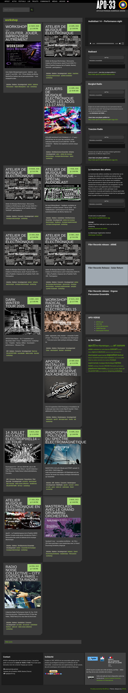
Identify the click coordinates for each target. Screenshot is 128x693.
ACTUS (14, 1)
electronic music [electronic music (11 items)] (109, 352)
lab (75, 419)
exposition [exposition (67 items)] (112, 355)
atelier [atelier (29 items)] (90, 349)
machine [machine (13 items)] (107, 360)
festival (61, 350)
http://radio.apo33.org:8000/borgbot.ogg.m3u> (103, 119)
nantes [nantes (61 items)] (117, 363)
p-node (48, 487)
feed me (34, 351)
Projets (35, 1)
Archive (62, 1)
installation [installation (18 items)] (111, 357)
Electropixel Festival (102, 330)
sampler (73, 286)
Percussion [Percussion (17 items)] (113, 366)
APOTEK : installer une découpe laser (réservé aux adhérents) (61, 367)
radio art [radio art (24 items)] (122, 369)
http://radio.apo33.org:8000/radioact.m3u (101, 74)
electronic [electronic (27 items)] (101, 352)
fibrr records (10, 483)
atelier (30, 84)
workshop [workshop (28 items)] (118, 371)
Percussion (9, 87)
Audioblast (61, 218)
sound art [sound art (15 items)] (104, 371)
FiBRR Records (100, 328)
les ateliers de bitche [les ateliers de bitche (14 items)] (97, 360)
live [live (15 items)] (104, 360)
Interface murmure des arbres (97, 228)
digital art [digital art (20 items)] (95, 352)
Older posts (8, 642)
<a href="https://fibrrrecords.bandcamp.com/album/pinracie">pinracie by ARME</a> (106, 253)
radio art (58, 487)
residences (33, 483)
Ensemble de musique (29, 548)
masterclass (64, 554)
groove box (66, 284)
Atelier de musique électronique (59, 30)
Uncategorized (22, 84)
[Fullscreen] (123, 43)
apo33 (56, 419)
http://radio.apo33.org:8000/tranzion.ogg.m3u (103, 160)
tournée (36, 353)
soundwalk (21, 353)
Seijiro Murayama (20, 87)
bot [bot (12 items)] (100, 349)
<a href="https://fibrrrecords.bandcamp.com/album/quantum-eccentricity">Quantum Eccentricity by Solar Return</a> (106, 276)
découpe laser (63, 419)
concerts (25, 481)
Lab (29, 1)
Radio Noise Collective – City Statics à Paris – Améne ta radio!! (23, 573)
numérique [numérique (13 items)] (96, 366)
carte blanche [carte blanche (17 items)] (106, 349)
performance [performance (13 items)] (120, 366)
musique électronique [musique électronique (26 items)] (106, 363)
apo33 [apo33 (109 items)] (92, 345)
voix (28, 87)
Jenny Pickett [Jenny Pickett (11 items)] (118, 357)
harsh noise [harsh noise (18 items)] (103, 357)
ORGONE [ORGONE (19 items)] (107, 366)
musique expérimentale (69, 222)
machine (75, 73)
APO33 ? (7, 1)
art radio (19, 625)
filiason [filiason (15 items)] (90, 357)
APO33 (124, 689)
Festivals (22, 1)
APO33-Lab (99, 322)
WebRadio (59, 485)
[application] (106, 35)
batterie (35, 84)
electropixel (54, 350)
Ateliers (14, 84)
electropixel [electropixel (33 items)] (92, 355)
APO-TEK (99, 324)
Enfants (71, 152)
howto (71, 419)
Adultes (8, 84)
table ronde (29, 353)
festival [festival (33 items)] (120, 355)
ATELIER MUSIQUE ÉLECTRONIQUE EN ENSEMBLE (23, 505)
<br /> (106, 61)
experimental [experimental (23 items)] (102, 355)
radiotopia (65, 487)
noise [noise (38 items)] (90, 366)
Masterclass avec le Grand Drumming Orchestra (59, 511)
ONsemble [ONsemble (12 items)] (101, 366)
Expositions (28, 479)
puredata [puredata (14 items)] (116, 368)
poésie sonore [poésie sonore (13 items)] (109, 368)
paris (53, 487)
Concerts (21, 216)
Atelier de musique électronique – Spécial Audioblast (61, 176)
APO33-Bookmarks (102, 326)
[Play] (90, 43)
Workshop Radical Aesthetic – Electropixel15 (60, 304)
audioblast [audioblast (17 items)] (96, 349)
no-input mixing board (53, 224)
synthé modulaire (66, 75)
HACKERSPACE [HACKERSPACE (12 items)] (96, 357)
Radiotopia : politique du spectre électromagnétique (65, 437)
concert (71, 485)
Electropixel (61, 348)
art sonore (26, 625)
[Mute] (120, 43)
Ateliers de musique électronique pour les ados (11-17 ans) (59, 97)
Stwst (72, 487)
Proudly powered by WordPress (99, 689)
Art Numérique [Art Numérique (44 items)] (102, 346)
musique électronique (53, 75)
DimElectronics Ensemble (60, 152)
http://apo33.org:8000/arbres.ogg (99, 218)
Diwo (47, 350)
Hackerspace (62, 417)
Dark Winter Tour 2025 (15, 303)
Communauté (45, 1)
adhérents (49, 419)
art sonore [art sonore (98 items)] (119, 345)
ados (57, 154)
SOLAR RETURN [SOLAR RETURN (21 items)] (93, 371)
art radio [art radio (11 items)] (111, 346)
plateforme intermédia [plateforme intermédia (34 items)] (97, 368)
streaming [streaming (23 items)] (111, 371)
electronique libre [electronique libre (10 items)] (117, 352)
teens (71, 156)
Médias (54, 1)
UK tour (20, 486)
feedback (58, 222)
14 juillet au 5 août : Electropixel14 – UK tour (23, 437)
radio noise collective (22, 483)
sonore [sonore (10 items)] (100, 371)
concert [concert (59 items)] (113, 349)
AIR (7, 351)
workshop (33, 87)
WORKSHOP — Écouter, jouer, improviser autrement (22, 33)
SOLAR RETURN (11, 353)
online (77, 485)
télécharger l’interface (95, 235)
